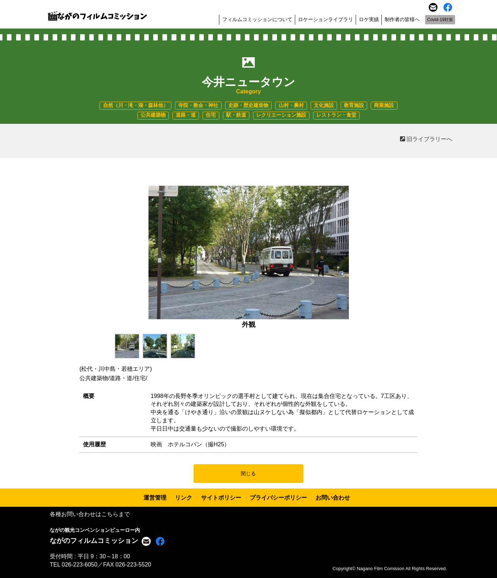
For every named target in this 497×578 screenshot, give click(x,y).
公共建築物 (153, 115)
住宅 (211, 115)
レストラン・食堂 (336, 115)
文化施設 (324, 105)
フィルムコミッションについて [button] (257, 19)
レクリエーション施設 (281, 115)
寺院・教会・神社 (198, 105)
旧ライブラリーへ (426, 139)
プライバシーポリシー (278, 498)
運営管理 (154, 498)
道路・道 (186, 115)
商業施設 (384, 105)
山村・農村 (291, 105)
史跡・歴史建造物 (248, 105)
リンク (183, 498)
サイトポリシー (221, 498)
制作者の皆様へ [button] (402, 19)
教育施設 (354, 105)
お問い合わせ (333, 498)
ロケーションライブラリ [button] (325, 19)
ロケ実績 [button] (369, 19)
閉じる (248, 473)
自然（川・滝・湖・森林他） (135, 105)
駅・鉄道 (236, 115)
